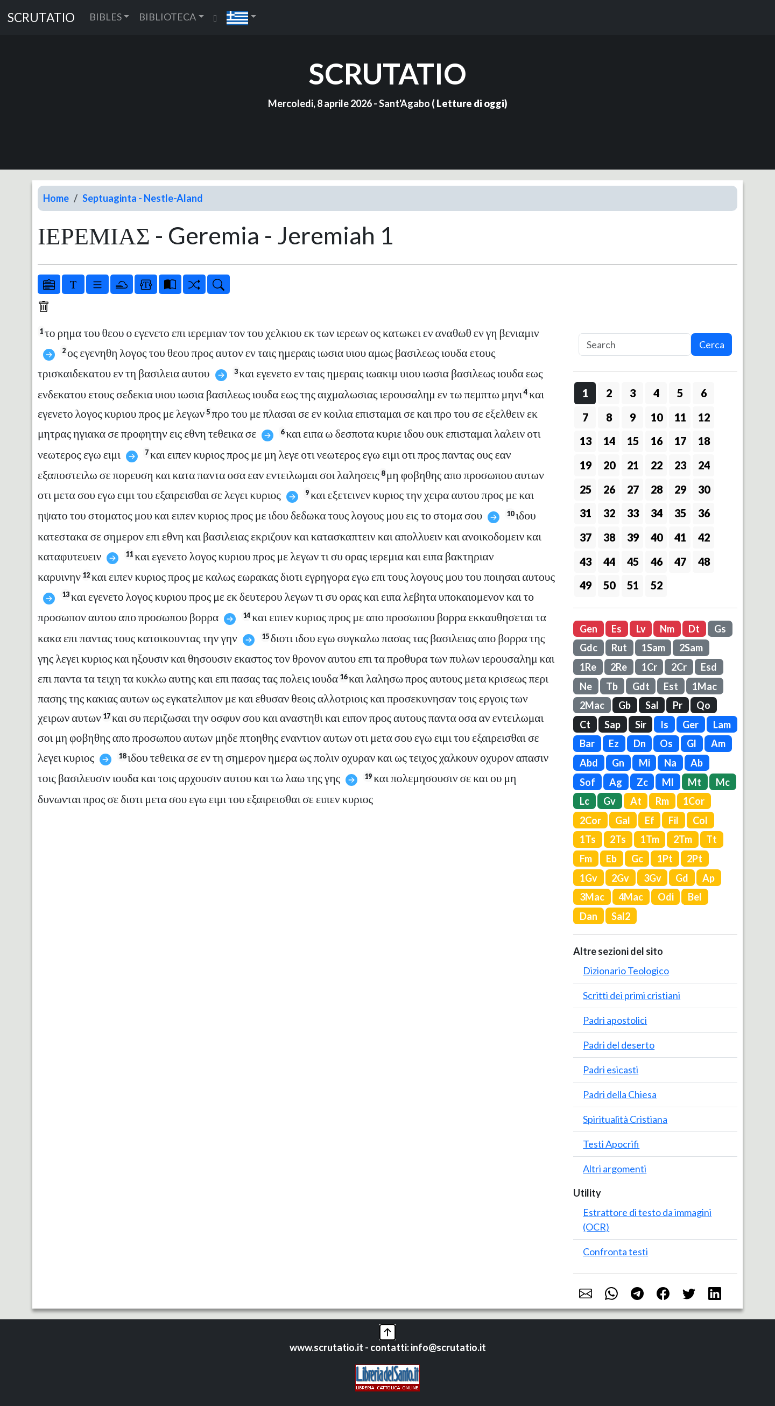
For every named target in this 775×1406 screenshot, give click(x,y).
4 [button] (656, 392)
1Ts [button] (588, 839)
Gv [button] (609, 801)
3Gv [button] (652, 878)
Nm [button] (667, 629)
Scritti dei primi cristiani (631, 995)
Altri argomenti (614, 1169)
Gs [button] (720, 629)
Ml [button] (668, 782)
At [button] (636, 801)
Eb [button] (611, 858)
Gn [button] (618, 763)
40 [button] (657, 537)
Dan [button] (588, 916)
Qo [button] (703, 705)
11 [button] (680, 417)
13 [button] (585, 440)
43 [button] (585, 561)
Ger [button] (690, 724)
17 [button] (680, 440)
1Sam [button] (653, 647)
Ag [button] (615, 782)
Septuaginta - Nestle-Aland (142, 198)
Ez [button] (614, 743)
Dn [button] (639, 743)
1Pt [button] (665, 858)
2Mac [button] (592, 705)
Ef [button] (649, 820)
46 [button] (657, 561)
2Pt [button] (694, 858)
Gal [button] (622, 820)
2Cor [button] (590, 820)
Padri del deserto (618, 1045)
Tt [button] (711, 839)
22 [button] (657, 465)
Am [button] (718, 743)
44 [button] (609, 561)
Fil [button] (673, 820)
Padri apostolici (615, 1020)
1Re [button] (588, 667)
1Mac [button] (704, 686)
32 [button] (609, 513)
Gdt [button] (641, 686)
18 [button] (704, 440)
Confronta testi (615, 1251)
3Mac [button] (592, 897)
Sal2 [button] (620, 916)
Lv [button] (641, 629)
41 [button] (680, 537)
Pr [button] (677, 705)
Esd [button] (709, 667)
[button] (241, 17)
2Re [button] (618, 667)
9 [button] (633, 417)
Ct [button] (585, 724)
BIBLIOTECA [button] (167, 17)
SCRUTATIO (41, 17)
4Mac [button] (630, 897)
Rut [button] (619, 647)
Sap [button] (612, 724)
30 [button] (704, 489)
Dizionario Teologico (626, 970)
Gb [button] (624, 705)
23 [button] (680, 465)
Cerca (711, 344)
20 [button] (609, 465)
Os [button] (666, 743)
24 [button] (704, 465)
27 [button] (633, 489)
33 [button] (633, 513)
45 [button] (633, 561)
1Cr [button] (649, 667)
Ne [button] (586, 686)
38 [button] (609, 537)
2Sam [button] (691, 647)
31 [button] (585, 513)
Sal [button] (652, 705)
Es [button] (616, 629)
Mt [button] (694, 782)
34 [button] (657, 513)
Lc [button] (584, 801)
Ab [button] (697, 763)
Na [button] (670, 763)
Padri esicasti (610, 1069)
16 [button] (657, 440)
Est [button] (671, 686)
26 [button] (609, 489)
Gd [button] (681, 878)
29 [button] (680, 489)
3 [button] (633, 392)
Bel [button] (695, 897)
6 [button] (704, 392)
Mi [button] (644, 763)
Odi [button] (666, 897)
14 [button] (609, 440)
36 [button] (704, 513)
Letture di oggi (470, 103)
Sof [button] (587, 782)
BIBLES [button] (105, 17)
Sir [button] (640, 724)
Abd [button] (589, 763)
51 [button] (633, 585)
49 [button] (585, 585)
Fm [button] (586, 858)
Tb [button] (612, 686)
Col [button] (700, 820)
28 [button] (657, 489)
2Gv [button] (620, 878)
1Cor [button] (693, 801)
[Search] (635, 344)
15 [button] (633, 440)
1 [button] (585, 392)
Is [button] (664, 724)
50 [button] (609, 585)
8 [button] (609, 417)
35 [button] (680, 513)
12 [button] (704, 417)
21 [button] (633, 465)
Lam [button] (722, 724)
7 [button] (585, 417)
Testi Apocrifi (611, 1144)
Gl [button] (691, 743)
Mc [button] (723, 782)
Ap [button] (708, 878)
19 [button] (585, 465)
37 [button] (585, 537)
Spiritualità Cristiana (625, 1119)
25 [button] (585, 489)
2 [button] (609, 392)
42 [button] (704, 537)
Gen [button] (588, 629)
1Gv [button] (588, 878)
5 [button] (680, 392)
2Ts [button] (618, 839)
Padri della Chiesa (620, 1094)
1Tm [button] (649, 839)
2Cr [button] (679, 667)
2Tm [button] (682, 839)
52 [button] (657, 585)
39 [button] (633, 537)
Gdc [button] (588, 647)
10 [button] (657, 417)
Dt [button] (694, 629)
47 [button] (680, 561)
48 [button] (704, 561)
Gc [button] (637, 858)
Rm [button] (662, 801)
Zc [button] (642, 782)
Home (56, 198)
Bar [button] (587, 743)
